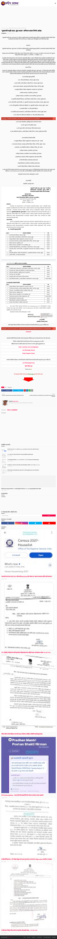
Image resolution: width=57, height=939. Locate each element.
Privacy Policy (39, 937)
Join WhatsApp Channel (28, 350)
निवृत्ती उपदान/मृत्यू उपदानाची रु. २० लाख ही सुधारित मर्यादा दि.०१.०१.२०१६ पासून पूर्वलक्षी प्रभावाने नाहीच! (21, 488)
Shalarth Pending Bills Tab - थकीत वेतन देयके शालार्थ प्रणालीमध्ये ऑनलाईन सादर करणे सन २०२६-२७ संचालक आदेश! (29, 328)
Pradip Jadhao (9, 937)
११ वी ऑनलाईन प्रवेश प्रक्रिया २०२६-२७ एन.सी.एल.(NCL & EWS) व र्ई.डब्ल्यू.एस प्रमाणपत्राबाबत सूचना (23, 459)
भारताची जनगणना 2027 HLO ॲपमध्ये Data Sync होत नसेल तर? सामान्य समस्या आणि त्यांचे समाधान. (23, 449)
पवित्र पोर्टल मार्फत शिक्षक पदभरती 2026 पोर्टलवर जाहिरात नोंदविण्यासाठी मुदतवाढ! (22, 734)
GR (5, 387)
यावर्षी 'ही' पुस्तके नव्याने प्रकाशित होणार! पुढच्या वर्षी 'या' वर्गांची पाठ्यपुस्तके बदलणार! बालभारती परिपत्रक (23, 470)
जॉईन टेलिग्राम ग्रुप (28, 366)
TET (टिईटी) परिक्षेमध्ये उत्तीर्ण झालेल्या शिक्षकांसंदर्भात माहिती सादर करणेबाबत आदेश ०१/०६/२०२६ (25, 652)
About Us (28, 937)
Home (2, 28)
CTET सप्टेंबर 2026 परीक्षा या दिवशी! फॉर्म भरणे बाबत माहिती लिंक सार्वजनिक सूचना (20, 454)
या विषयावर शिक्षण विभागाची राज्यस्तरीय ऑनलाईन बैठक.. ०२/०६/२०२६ (19, 930)
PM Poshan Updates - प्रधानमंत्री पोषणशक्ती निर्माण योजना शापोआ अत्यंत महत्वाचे (22, 795)
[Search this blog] (21, 515)
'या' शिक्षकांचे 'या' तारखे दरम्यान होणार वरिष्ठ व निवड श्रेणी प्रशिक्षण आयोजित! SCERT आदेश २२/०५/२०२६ (23, 464)
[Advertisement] (28, 16)
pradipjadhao (3, 33)
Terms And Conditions (47, 937)
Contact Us (34, 937)
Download (28, 331)
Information (6, 28)
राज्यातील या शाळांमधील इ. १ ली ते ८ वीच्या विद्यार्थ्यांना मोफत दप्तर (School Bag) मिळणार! (23, 118)
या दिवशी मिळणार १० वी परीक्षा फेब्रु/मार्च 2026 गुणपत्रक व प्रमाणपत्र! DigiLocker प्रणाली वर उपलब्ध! (26, 859)
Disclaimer (54, 937)
